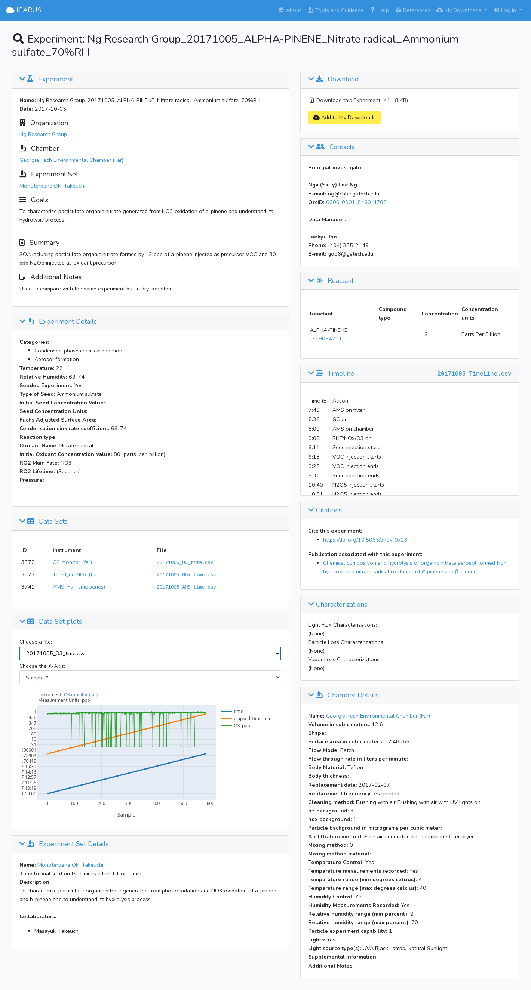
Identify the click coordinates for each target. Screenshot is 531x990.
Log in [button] (505, 10)
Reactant (331, 281)
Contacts (331, 147)
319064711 (327, 338)
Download (333, 79)
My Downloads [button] (459, 10)
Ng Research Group (43, 134)
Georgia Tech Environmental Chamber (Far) (71, 160)
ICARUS (24, 10)
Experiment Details (58, 322)
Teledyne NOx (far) (76, 574)
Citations (325, 510)
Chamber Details (343, 695)
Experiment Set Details (64, 844)
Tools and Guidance (335, 10)
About (289, 10)
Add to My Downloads (344, 117)
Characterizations (337, 605)
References (412, 10)
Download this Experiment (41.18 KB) (358, 100)
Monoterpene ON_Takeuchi (52, 185)
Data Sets (43, 522)
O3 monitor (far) (72, 562)
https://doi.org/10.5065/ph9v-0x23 (365, 539)
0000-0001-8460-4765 (356, 202)
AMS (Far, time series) (79, 586)
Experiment (46, 79)
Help (379, 10)
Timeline (331, 374)
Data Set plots (50, 622)
